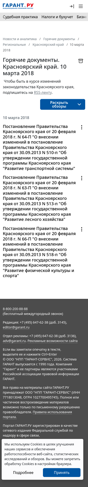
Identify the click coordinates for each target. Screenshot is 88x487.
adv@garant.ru (14, 341)
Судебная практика (20, 16)
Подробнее (23, 472)
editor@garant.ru (16, 327)
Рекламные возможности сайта (52, 341)
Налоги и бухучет (57, 16)
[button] (71, 6)
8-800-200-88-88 (15, 309)
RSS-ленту (43, 92)
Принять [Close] (62, 472)
